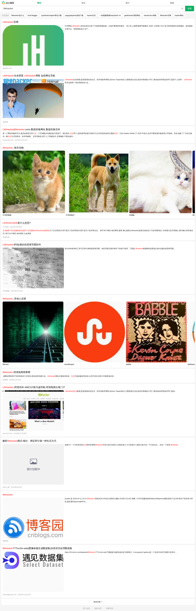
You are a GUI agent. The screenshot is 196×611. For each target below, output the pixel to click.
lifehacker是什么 (17, 15)
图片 (128, 3)
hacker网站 (179, 15)
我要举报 (109, 608)
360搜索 (8, 3)
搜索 (190, 8)
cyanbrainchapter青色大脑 (51, 15)
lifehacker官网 (165, 15)
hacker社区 (91, 15)
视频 (172, 3)
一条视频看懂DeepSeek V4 (110, 15)
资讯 (83, 3)
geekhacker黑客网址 (132, 15)
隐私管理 (98, 608)
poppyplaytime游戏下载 (74, 15)
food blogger (33, 15)
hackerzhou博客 (150, 15)
